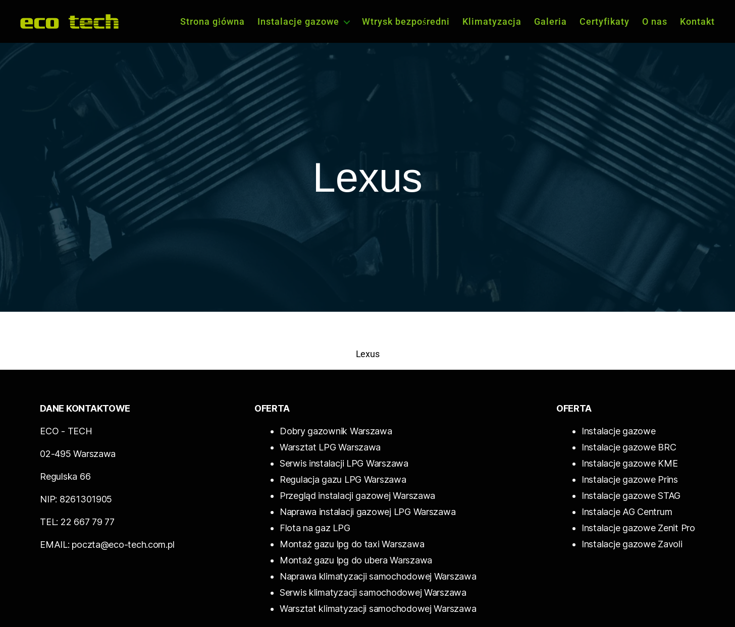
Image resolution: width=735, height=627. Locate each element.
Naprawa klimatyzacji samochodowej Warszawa (378, 576)
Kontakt (697, 21)
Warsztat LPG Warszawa (330, 447)
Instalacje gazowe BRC (629, 447)
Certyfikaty (604, 21)
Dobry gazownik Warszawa (336, 431)
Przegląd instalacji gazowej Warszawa (357, 495)
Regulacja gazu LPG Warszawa (343, 479)
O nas (654, 21)
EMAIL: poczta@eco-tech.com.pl (107, 544)
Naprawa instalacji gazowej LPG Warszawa (367, 511)
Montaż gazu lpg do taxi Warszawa (352, 544)
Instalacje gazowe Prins (630, 479)
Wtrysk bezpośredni (406, 21)
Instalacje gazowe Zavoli (632, 544)
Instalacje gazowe (298, 21)
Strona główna (212, 21)
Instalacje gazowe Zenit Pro (638, 528)
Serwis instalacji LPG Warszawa (344, 463)
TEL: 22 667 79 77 (77, 522)
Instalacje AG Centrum (627, 511)
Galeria (550, 21)
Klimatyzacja (491, 21)
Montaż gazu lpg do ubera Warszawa (356, 560)
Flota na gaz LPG (315, 528)
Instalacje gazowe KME (629, 463)
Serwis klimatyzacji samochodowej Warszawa (373, 592)
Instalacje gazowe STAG (631, 495)
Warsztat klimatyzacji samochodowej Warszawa (378, 608)
